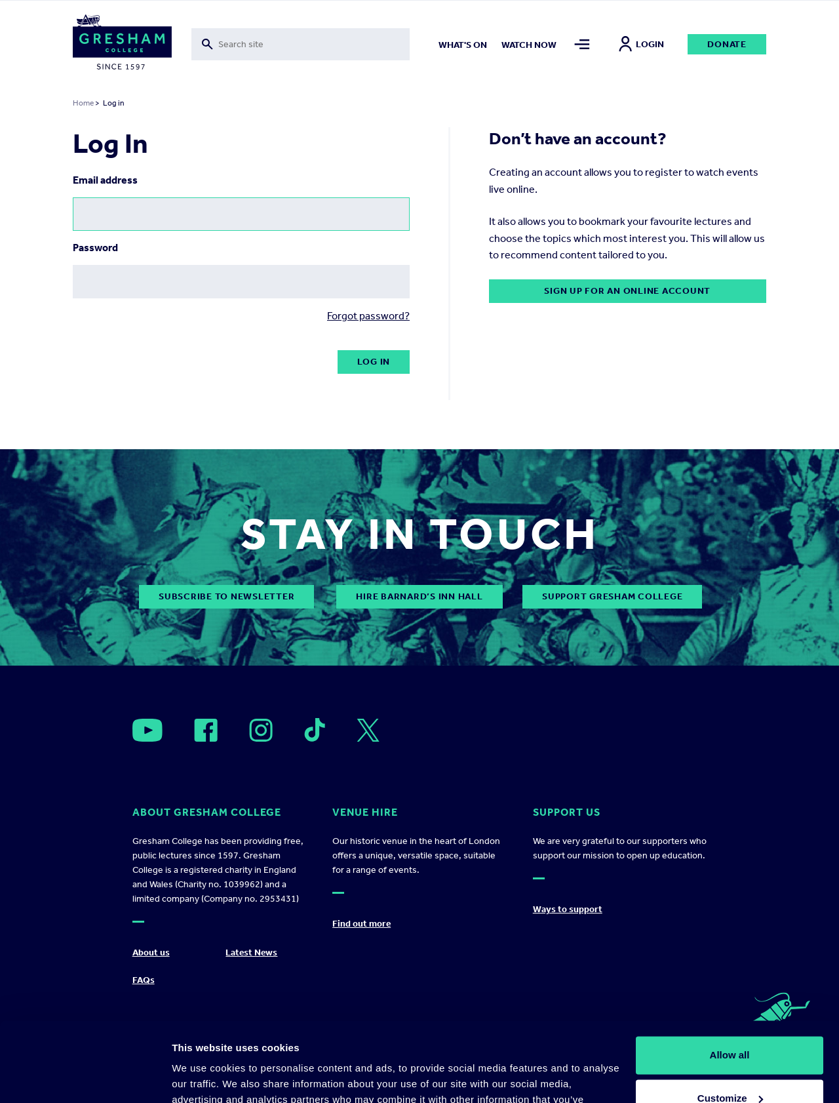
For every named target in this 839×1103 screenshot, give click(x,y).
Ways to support (567, 909)
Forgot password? (368, 316)
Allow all (730, 980)
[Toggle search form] (300, 44)
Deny (730, 1066)
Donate (727, 44)
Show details (202, 1077)
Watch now (528, 44)
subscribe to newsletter (226, 596)
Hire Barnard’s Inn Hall (419, 596)
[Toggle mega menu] (581, 44)
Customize (730, 1023)
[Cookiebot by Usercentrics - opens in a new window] (85, 1077)
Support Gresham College (612, 596)
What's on (463, 44)
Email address (105, 180)
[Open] (147, 730)
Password (95, 247)
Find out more (361, 923)
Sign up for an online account (627, 290)
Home (83, 103)
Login (641, 44)
